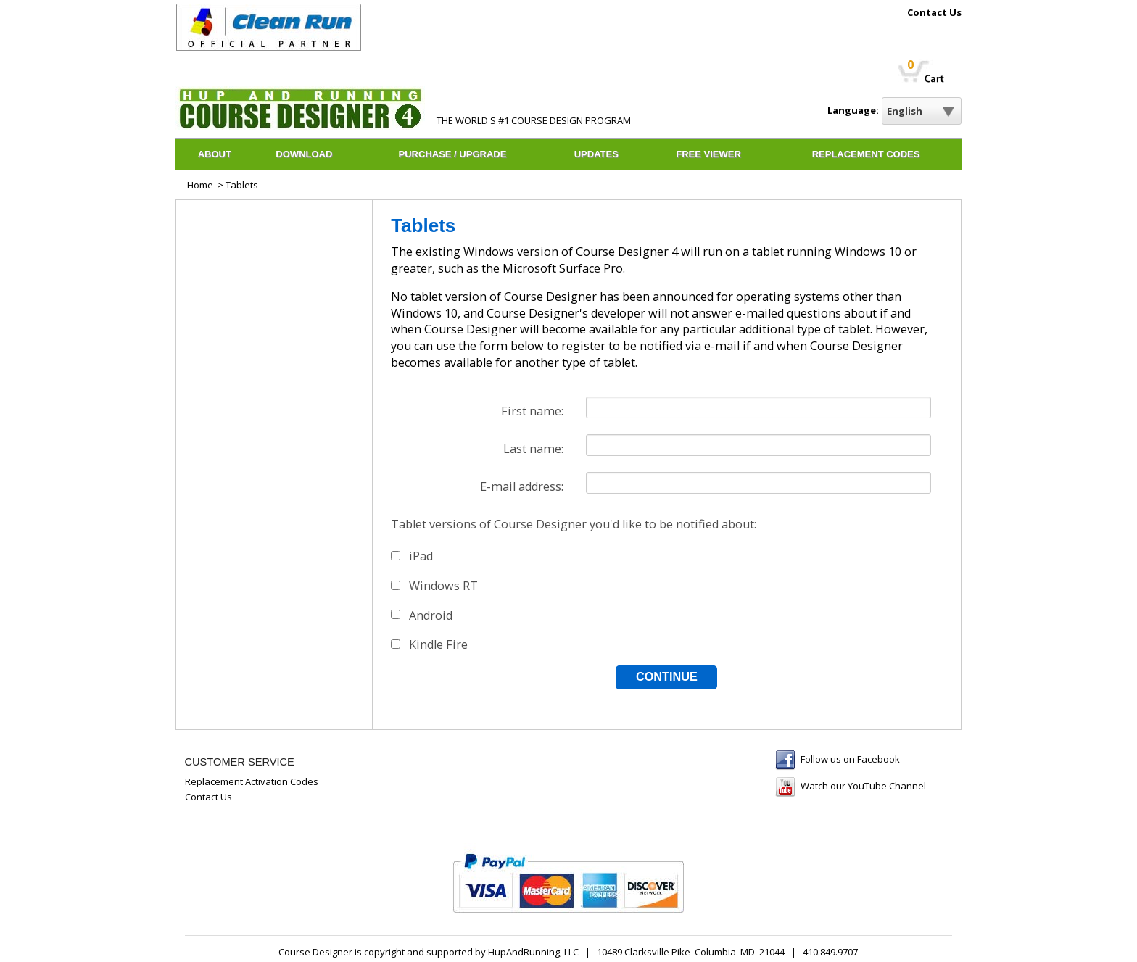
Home (200, 184)
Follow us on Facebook (850, 759)
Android (430, 615)
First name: (532, 411)
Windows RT (443, 586)
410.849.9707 (830, 951)
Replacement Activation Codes (251, 781)
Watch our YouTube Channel (863, 785)
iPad (421, 556)
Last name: (533, 449)
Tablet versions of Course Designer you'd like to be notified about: (573, 524)
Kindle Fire (438, 644)
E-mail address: (521, 486)
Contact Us (934, 13)
